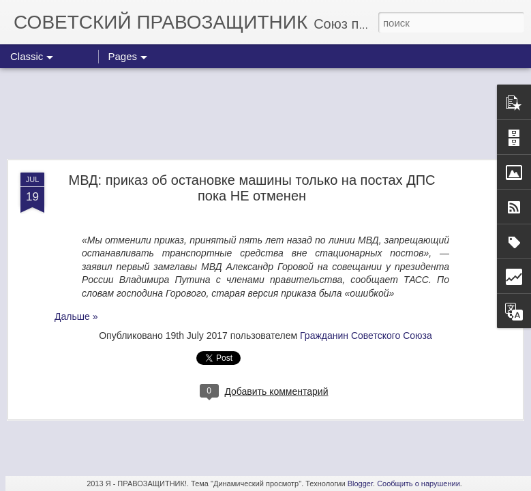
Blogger (360, 483)
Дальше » (76, 316)
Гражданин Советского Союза (366, 335)
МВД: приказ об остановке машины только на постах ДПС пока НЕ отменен (251, 188)
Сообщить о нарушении (418, 483)
